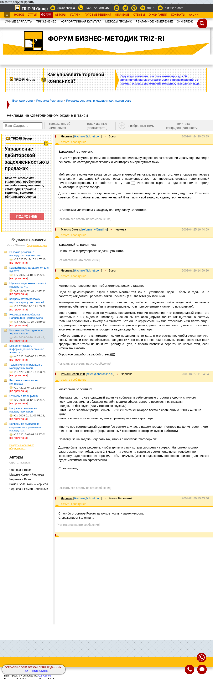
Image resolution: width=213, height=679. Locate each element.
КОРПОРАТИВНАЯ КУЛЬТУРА (81, 21)
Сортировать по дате (37, 245)
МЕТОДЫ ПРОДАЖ (118, 21)
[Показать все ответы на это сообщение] (84, 219)
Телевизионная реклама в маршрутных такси (25, 366)
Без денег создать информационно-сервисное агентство (26, 349)
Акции (194, 14)
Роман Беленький (73, 374)
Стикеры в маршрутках (23, 395)
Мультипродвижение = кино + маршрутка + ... (27, 285)
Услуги (75, 14)
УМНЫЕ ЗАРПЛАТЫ (18, 21)
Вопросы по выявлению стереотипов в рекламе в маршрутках (25, 427)
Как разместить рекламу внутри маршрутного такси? (26, 300)
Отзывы (139, 14)
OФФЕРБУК (185, 21)
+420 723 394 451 (97, 8)
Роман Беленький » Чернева (28, 484)
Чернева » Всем (20, 469)
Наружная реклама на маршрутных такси (23, 410)
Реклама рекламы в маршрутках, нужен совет (99, 100)
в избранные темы (141, 125)
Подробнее (40, 671)
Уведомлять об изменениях (60, 126)
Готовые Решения (97, 14)
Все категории (22, 100)
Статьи (32, 14)
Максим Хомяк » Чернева (26, 474)
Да (26, 671)
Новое (19, 14)
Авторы (60, 14)
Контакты (178, 14)
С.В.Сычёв (44, 675)
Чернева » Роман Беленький (28, 489)
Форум (46, 14)
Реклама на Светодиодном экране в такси (26, 332)
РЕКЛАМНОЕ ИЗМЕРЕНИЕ (154, 21)
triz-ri (150, 8)
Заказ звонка (66, 8)
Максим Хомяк (71, 229)
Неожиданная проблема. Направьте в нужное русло (26, 316)
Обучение (122, 14)
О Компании (158, 14)
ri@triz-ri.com (174, 8)
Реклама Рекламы (49, 100)
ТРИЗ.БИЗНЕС (46, 21)
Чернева (67, 136)
